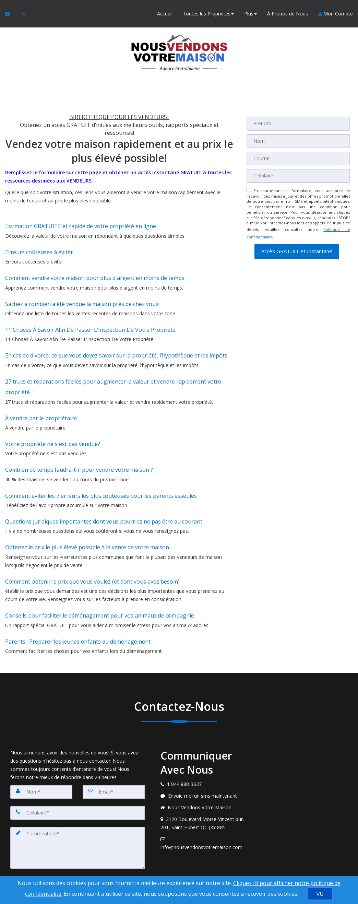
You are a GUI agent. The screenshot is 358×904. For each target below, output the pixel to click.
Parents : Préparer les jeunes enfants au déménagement (78, 593)
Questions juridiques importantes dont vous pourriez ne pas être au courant (103, 485)
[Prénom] (298, 123)
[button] (296, 246)
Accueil (164, 13)
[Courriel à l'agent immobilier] (10, 13)
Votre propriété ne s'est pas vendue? (52, 416)
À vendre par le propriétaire (41, 393)
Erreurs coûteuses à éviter (39, 247)
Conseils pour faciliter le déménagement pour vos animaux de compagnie (99, 570)
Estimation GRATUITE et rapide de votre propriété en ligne (80, 224)
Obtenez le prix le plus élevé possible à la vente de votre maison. (87, 508)
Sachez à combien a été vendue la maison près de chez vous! (82, 293)
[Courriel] (298, 158)
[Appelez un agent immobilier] (21, 13)
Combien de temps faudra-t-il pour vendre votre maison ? (79, 439)
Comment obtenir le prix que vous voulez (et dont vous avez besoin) (92, 539)
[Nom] (298, 141)
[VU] (320, 894)
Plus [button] (250, 13)
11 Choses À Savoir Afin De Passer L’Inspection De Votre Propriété (90, 316)
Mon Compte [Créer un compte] (335, 13)
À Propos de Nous (287, 13)
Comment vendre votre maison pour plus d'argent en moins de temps (94, 270)
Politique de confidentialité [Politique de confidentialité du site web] (297, 868)
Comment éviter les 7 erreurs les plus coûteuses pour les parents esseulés (101, 462)
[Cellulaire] (298, 175)
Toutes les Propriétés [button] (208, 13)
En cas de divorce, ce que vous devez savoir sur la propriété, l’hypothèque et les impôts (116, 339)
